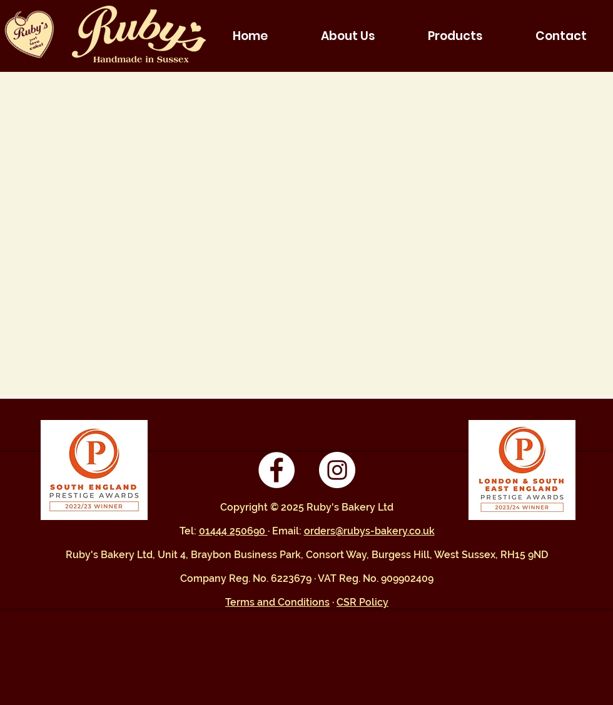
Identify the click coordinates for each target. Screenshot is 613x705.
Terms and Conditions (277, 602)
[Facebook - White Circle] (276, 470)
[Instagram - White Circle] (337, 470)
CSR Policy (362, 602)
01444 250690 (233, 531)
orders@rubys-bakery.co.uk (369, 531)
